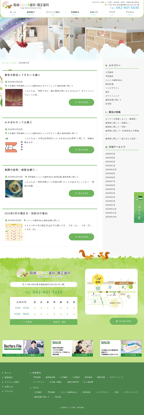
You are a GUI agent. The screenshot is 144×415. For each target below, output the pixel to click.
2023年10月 (111, 225)
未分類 (108, 104)
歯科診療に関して (68, 86)
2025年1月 (110, 173)
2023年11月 (111, 221)
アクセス (130, 13)
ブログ (112, 13)
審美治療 (101, 377)
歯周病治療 (50, 377)
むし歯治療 (88, 382)
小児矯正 (76, 377)
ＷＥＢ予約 (139, 211)
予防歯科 (21, 86)
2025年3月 (110, 169)
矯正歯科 (89, 377)
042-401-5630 (44, 292)
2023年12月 (111, 217)
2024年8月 (110, 185)
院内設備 (59, 177)
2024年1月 (110, 213)
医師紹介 (31, 13)
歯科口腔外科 (73, 382)
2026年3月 (110, 162)
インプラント (39, 382)
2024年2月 (110, 209)
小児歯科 (12, 86)
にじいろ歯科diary (35, 86)
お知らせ (94, 13)
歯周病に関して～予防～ (117, 131)
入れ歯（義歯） (56, 382)
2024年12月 (111, 177)
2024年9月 (110, 181)
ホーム (13, 13)
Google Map (125, 321)
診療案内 (75, 13)
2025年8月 (110, 166)
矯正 (62, 133)
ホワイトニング (51, 86)
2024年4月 (110, 201)
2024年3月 (110, 205)
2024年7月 (110, 189)
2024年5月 (110, 197)
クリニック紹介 (53, 13)
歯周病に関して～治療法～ (118, 127)
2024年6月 (110, 193)
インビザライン (51, 133)
